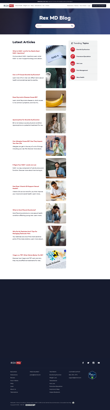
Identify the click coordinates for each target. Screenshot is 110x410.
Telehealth (12, 402)
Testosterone (38, 5)
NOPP (36, 402)
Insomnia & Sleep (55, 389)
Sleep (32, 5)
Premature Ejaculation (57, 386)
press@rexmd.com (36, 375)
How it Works (83, 5)
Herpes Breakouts (55, 392)
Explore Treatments (99, 5)
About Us (13, 389)
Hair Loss (52, 384)
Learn (12, 386)
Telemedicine (14, 392)
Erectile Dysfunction (56, 375)
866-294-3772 (73, 375)
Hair (43, 5)
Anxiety (47, 5)
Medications (70, 5)
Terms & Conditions (21, 402)
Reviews (76, 5)
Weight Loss (26, 5)
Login (88, 5)
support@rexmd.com (76, 378)
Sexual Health (18, 5)
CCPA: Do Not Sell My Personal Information (49, 402)
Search (72, 26)
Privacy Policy (30, 402)
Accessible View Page (66, 402)
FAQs (12, 384)
